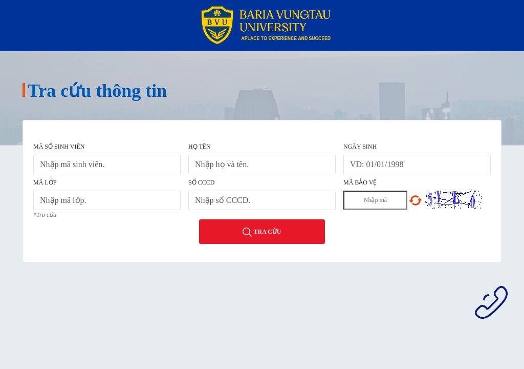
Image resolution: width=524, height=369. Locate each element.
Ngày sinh (360, 146)
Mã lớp (44, 182)
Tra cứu (262, 232)
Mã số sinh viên (58, 146)
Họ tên (199, 146)
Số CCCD (201, 182)
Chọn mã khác (415, 200)
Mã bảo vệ (360, 182)
